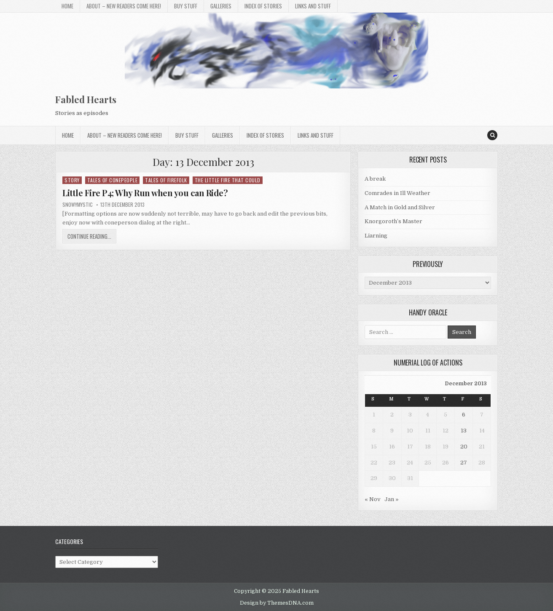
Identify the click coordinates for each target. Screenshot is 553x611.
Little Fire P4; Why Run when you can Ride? (145, 192)
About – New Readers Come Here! (123, 6)
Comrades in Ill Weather (397, 193)
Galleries (220, 6)
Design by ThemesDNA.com (277, 603)
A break (375, 179)
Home (67, 6)
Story (72, 180)
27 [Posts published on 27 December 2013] (463, 462)
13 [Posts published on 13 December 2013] (464, 430)
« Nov (373, 499)
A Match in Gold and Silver (400, 207)
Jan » (391, 499)
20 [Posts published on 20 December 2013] (463, 446)
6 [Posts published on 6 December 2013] (463, 414)
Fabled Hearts (85, 99)
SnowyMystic (77, 204)
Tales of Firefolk (166, 180)
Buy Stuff (185, 6)
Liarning (376, 235)
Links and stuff (313, 6)
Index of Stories (263, 6)
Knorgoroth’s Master (393, 221)
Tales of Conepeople (112, 180)
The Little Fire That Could (227, 180)
